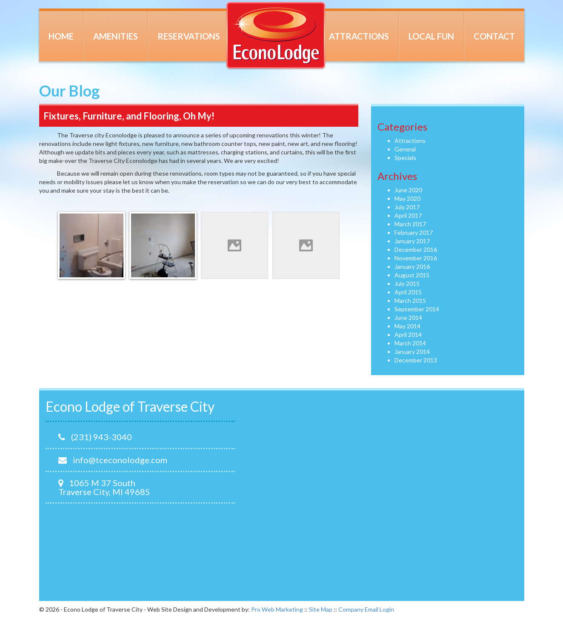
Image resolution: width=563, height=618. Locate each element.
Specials (405, 157)
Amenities (115, 36)
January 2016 (412, 266)
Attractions (359, 36)
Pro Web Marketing (277, 609)
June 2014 (408, 317)
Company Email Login (366, 609)
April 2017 (408, 215)
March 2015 (410, 300)
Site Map (320, 609)
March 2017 (410, 224)
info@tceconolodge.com (112, 460)
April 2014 (408, 334)
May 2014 (407, 326)
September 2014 (416, 309)
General (405, 149)
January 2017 (412, 241)
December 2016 (415, 249)
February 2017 (413, 232)
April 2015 (408, 292)
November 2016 (415, 258)
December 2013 (415, 360)
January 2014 (412, 351)
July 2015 (407, 283)
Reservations (188, 36)
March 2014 (410, 343)
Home (61, 36)
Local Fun (431, 36)
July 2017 (407, 207)
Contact (494, 36)
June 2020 (408, 190)
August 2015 (411, 275)
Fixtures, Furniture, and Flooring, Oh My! (128, 116)
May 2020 (407, 198)
